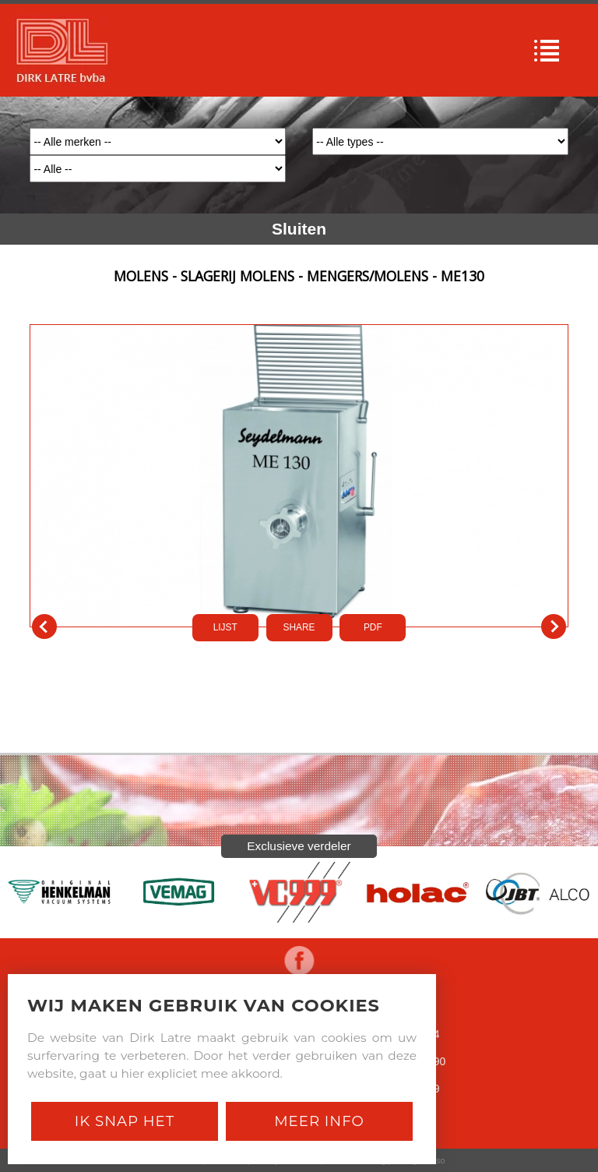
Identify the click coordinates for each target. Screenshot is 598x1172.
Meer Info (319, 1121)
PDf (373, 627)
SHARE (299, 627)
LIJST (225, 627)
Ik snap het (124, 1121)
